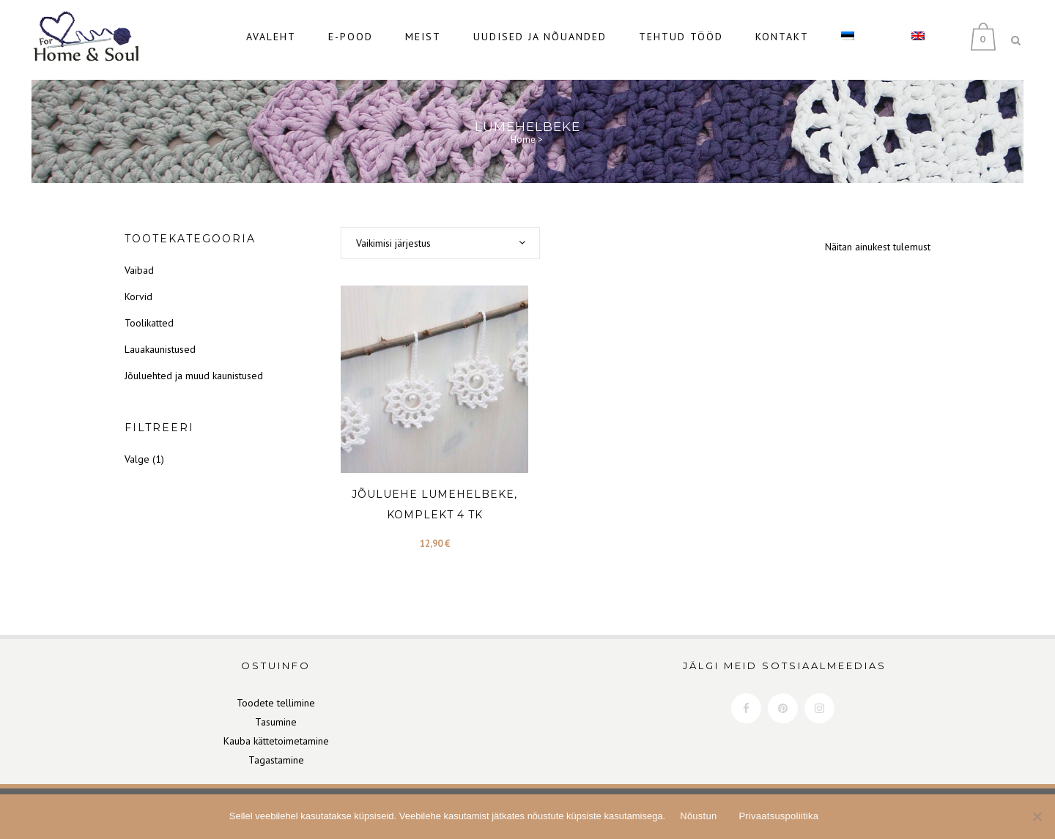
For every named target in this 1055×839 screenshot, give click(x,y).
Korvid (138, 290)
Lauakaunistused (160, 342)
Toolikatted (149, 316)
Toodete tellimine (276, 696)
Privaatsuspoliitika (778, 815)
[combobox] (440, 236)
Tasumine (276, 715)
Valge (137, 452)
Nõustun (698, 815)
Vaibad (139, 263)
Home (523, 133)
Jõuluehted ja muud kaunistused (194, 369)
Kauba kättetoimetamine (276, 734)
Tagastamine (276, 753)
